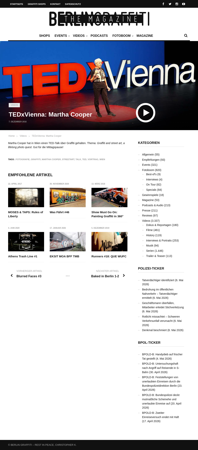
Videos (79, 36)
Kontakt (55, 4)
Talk (78, 159)
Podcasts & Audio (152, 205)
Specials (151, 189)
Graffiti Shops (37, 4)
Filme (149, 230)
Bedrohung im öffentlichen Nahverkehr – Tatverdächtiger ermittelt (160, 293)
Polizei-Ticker (151, 268)
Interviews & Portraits (159, 240)
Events (62, 36)
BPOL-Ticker (149, 342)
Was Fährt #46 (59, 212)
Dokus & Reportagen (158, 225)
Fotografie (23, 159)
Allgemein (148, 154)
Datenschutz (73, 4)
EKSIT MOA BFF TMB (64, 256)
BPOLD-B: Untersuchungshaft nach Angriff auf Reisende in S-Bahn (160, 368)
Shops (44, 35)
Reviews (147, 215)
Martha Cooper (51, 159)
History (150, 235)
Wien (102, 159)
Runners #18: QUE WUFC (108, 256)
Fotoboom (122, 36)
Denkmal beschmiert (154, 330)
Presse (146, 210)
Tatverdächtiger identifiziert (158, 280)
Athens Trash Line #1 (22, 256)
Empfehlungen (151, 159)
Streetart (68, 159)
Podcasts (99, 35)
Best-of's (151, 174)
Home (12, 136)
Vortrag (93, 159)
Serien (150, 250)
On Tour (151, 184)
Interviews (152, 179)
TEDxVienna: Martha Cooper (46, 136)
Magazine (145, 35)
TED (84, 159)
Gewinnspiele (150, 195)
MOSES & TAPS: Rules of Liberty (25, 214)
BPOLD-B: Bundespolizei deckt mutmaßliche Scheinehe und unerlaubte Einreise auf (161, 399)
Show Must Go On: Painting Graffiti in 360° (107, 214)
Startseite (16, 4)
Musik (149, 245)
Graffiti (36, 159)
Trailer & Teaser (155, 256)
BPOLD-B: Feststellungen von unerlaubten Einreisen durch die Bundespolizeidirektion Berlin (161, 381)
